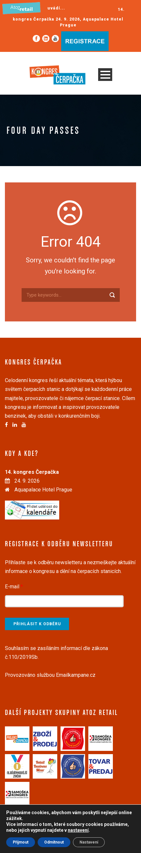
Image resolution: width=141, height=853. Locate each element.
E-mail (14, 586)
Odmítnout (54, 842)
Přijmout (20, 842)
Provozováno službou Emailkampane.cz (50, 675)
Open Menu (105, 74)
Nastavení (88, 842)
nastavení (78, 830)
